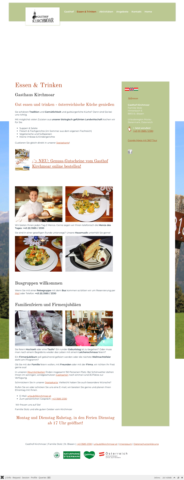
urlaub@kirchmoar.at (39, 396)
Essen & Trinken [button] (86, 11)
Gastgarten (62, 374)
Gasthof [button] (69, 11)
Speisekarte (62, 142)
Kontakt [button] (136, 11)
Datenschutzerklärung (146, 444)
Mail (17, 293)
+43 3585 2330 (59, 398)
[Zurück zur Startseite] (43, 12)
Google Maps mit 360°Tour (142, 140)
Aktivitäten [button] (106, 11)
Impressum (125, 444)
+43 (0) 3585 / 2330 (143, 131)
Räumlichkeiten (36, 372)
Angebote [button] (122, 11)
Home (148, 11)
